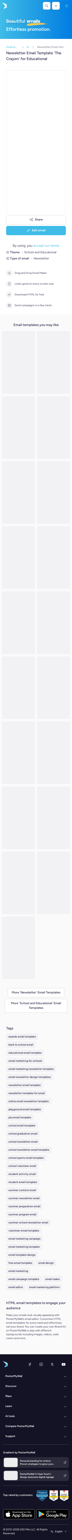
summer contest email (22, 1190)
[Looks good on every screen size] (9, 284)
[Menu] (66, 5)
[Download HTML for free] (9, 295)
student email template (22, 1182)
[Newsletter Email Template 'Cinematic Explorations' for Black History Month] (53, 558)
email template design (22, 1255)
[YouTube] (63, 1364)
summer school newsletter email (28, 1222)
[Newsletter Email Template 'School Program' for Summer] (53, 688)
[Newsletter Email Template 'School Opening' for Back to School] (53, 753)
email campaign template (23, 1279)
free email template (20, 1263)
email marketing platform (44, 1287)
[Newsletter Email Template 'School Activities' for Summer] (18, 362)
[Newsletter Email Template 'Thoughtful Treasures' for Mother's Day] (53, 492)
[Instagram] (41, 1364)
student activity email (22, 1174)
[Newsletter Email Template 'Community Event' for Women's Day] (53, 427)
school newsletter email (23, 1141)
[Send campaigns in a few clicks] (9, 305)
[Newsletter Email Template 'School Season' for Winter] (18, 558)
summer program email (22, 1214)
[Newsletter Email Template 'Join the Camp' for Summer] (53, 362)
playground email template (24, 1109)
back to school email (20, 1044)
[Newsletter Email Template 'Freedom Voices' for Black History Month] (18, 883)
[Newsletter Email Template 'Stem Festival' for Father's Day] (53, 883)
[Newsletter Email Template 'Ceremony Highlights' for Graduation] (53, 818)
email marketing (18, 1271)
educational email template (25, 1052)
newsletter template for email (26, 1093)
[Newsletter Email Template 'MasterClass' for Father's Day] (18, 427)
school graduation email (22, 1133)
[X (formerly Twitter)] (52, 1364)
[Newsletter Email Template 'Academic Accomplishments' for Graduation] (53, 623)
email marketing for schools (25, 1061)
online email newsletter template (28, 1101)
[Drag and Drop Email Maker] (9, 273)
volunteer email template (23, 1230)
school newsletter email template (28, 1149)
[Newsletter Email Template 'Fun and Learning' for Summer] (18, 623)
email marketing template (24, 1246)
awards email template (22, 1036)
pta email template (19, 1117)
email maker (52, 1279)
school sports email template (26, 1158)
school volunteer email (22, 1166)
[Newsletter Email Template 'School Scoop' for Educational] (18, 753)
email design (46, 1263)
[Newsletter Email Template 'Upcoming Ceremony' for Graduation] (18, 492)
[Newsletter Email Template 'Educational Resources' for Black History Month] (18, 818)
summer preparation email (24, 1206)
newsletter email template (24, 1085)
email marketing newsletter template (31, 1069)
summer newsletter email (24, 1198)
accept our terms (46, 245)
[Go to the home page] (4, 6)
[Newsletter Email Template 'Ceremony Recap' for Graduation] (18, 948)
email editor (15, 1287)
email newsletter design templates (29, 1077)
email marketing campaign (24, 1238)
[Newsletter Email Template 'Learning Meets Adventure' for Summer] (18, 688)
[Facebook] (30, 1364)
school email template (21, 1125)
